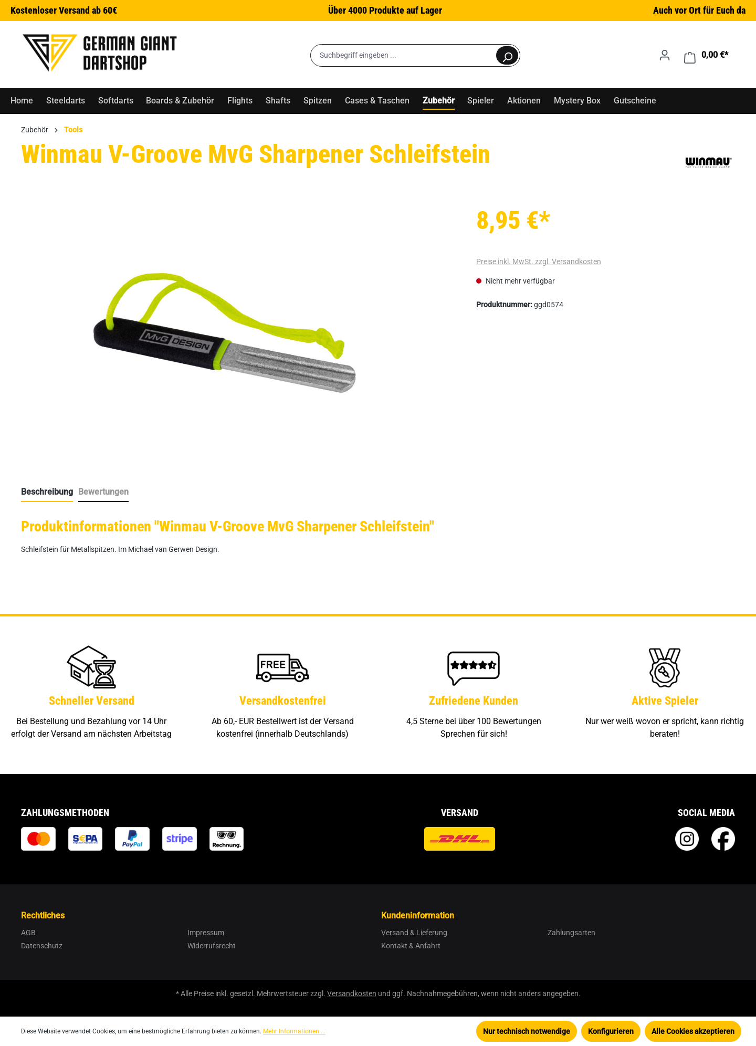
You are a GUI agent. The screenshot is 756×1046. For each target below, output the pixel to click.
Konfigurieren (611, 1031)
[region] (224, 333)
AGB (28, 932)
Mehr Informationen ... (294, 1031)
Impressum (205, 932)
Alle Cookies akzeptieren (693, 1031)
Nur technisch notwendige (526, 1031)
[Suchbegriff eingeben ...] (403, 55)
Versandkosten (351, 993)
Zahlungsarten (571, 932)
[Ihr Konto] (664, 55)
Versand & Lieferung (414, 932)
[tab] (47, 492)
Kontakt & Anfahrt (410, 946)
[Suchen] (507, 55)
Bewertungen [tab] (103, 492)
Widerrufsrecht (211, 946)
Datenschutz (41, 946)
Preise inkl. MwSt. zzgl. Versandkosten (538, 261)
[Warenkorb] (706, 55)
